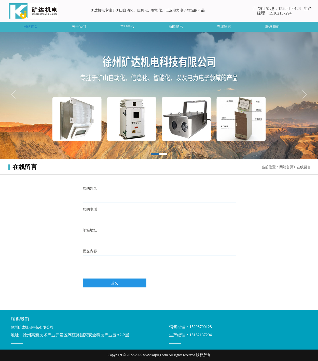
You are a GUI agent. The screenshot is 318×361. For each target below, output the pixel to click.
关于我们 (79, 27)
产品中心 (127, 27)
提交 (114, 283)
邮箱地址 (90, 230)
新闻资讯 (176, 27)
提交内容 (90, 251)
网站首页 (30, 27)
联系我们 (272, 27)
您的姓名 (90, 188)
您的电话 (90, 209)
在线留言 (224, 27)
